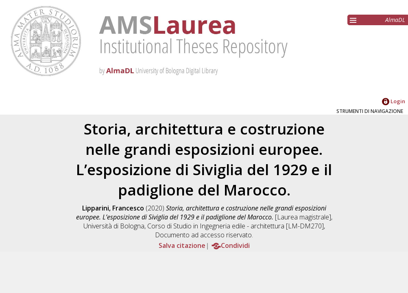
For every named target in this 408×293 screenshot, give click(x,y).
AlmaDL (395, 20)
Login (393, 101)
